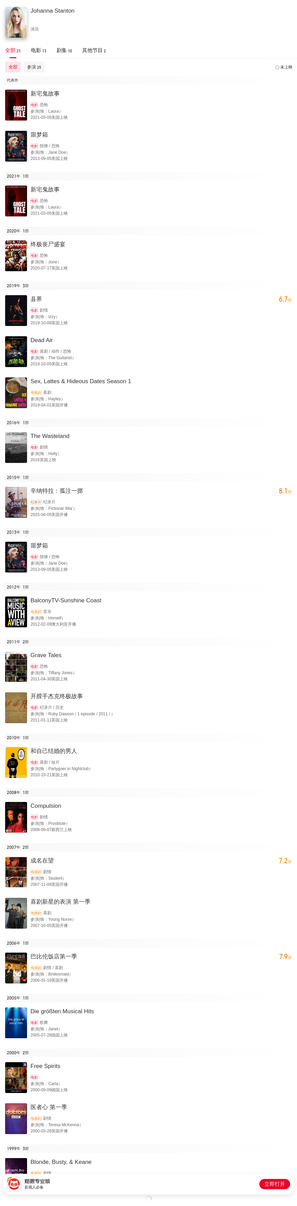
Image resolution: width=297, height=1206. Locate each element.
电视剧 (36, 392)
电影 (34, 105)
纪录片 (36, 502)
